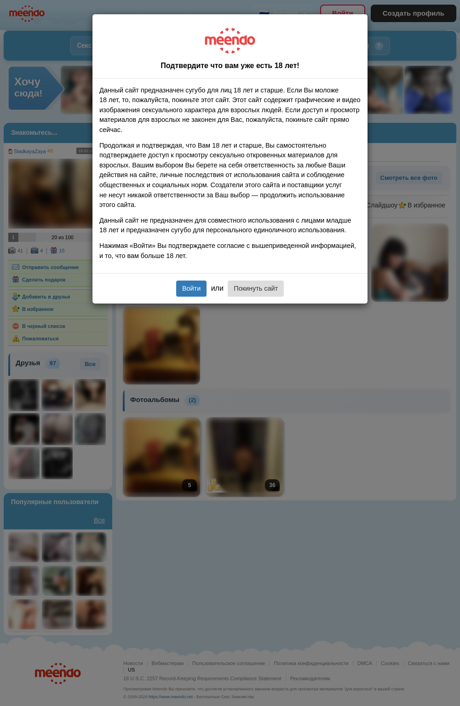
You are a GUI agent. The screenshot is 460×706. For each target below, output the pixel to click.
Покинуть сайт (256, 288)
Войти (191, 288)
